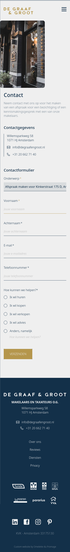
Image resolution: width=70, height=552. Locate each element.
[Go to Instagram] (40, 522)
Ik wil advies (15, 322)
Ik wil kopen (15, 305)
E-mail (8, 245)
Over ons (35, 442)
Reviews (35, 450)
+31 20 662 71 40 (24, 154)
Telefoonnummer (15, 268)
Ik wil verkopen (17, 314)
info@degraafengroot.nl (29, 147)
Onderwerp (11, 178)
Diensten (35, 458)
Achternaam (12, 223)
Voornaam (11, 201)
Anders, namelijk (18, 331)
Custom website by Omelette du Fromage (35, 546)
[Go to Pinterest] (52, 522)
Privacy (35, 465)
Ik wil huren (14, 297)
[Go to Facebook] (29, 522)
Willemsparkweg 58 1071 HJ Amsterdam (20, 138)
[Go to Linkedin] (17, 522)
